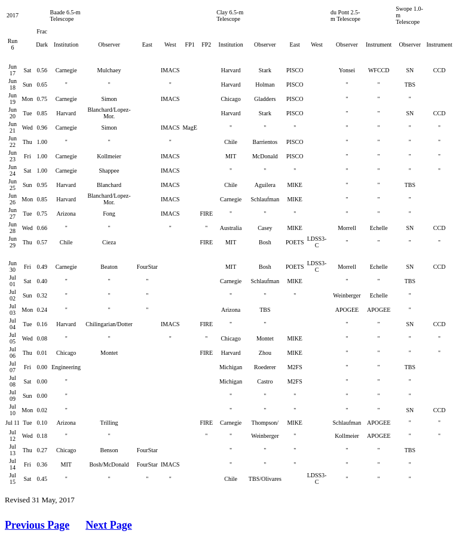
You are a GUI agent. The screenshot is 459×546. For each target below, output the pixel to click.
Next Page (108, 525)
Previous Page (37, 525)
